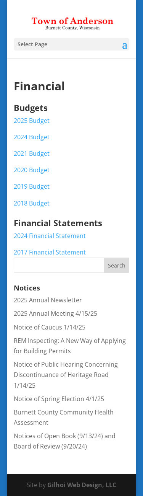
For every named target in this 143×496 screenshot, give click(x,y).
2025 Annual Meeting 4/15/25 (55, 313)
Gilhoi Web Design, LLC (81, 485)
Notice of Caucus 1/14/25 (49, 327)
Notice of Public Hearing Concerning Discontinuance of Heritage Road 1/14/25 (66, 374)
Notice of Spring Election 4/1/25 (59, 399)
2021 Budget (32, 153)
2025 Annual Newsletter (48, 300)
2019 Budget (32, 186)
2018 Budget (32, 203)
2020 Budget (32, 170)
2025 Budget (32, 120)
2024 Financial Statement (50, 236)
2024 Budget (32, 137)
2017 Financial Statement (50, 252)
